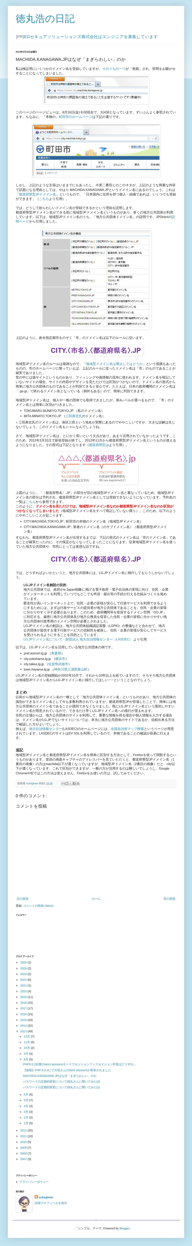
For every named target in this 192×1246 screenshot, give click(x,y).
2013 (24, 1031)
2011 (24, 1136)
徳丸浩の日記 (45, 18)
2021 (24, 985)
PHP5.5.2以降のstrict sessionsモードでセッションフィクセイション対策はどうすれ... (79, 1064)
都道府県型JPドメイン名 (37, 194)
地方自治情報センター (45, 729)
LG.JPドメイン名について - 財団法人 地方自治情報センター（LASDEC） (78, 639)
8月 (26, 1059)
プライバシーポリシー (34, 1181)
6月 (26, 1094)
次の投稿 (22, 898)
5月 (26, 1100)
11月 (27, 1042)
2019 (24, 997)
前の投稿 (169, 898)
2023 (24, 974)
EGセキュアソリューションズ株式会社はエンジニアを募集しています (91, 36)
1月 (26, 1123)
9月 (26, 1053)
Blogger (125, 1228)
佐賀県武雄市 (58, 664)
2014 (24, 1025)
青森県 (56, 653)
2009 (24, 1147)
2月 (26, 1117)
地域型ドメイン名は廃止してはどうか (114, 364)
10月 (27, 1047)
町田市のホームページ (75, 117)
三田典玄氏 (73, 416)
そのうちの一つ (114, 68)
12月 (27, 1036)
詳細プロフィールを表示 (51, 1203)
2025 (24, 962)
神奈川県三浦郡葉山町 (70, 669)
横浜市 (60, 658)
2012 (24, 1130)
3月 (26, 1111)
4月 (26, 1106)
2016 (24, 1014)
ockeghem (46, 1197)
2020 (24, 991)
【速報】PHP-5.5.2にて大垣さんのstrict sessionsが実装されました (67, 1070)
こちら (44, 199)
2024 (24, 968)
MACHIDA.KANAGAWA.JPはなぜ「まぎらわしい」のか (60, 1075)
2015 (24, 1020)
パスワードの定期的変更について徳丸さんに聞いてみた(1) (61, 1087)
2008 (24, 1153)
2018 (24, 1002)
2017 (24, 1008)
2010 (24, 1142)
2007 (24, 1159)
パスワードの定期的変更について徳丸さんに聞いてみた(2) (61, 1081)
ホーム (96, 898)
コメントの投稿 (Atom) (38, 905)
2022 (24, 979)
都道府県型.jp (99, 445)
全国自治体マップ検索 (127, 729)
